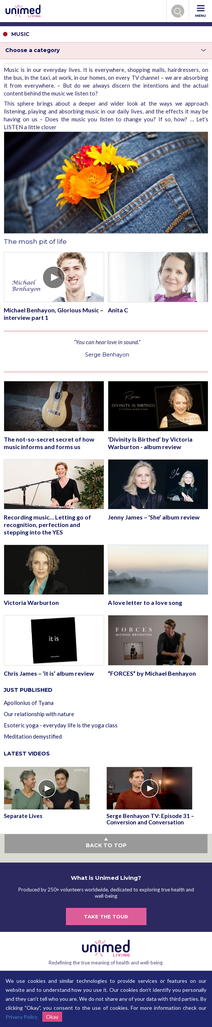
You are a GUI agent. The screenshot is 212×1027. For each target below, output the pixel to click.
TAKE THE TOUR (106, 917)
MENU (200, 11)
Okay (52, 1017)
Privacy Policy (21, 1017)
